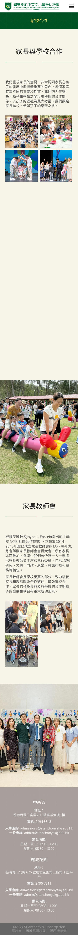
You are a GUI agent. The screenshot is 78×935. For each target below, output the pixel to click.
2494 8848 (43, 821)
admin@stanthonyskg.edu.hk (46, 833)
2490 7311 (43, 883)
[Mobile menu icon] (71, 6)
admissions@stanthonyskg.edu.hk (46, 828)
